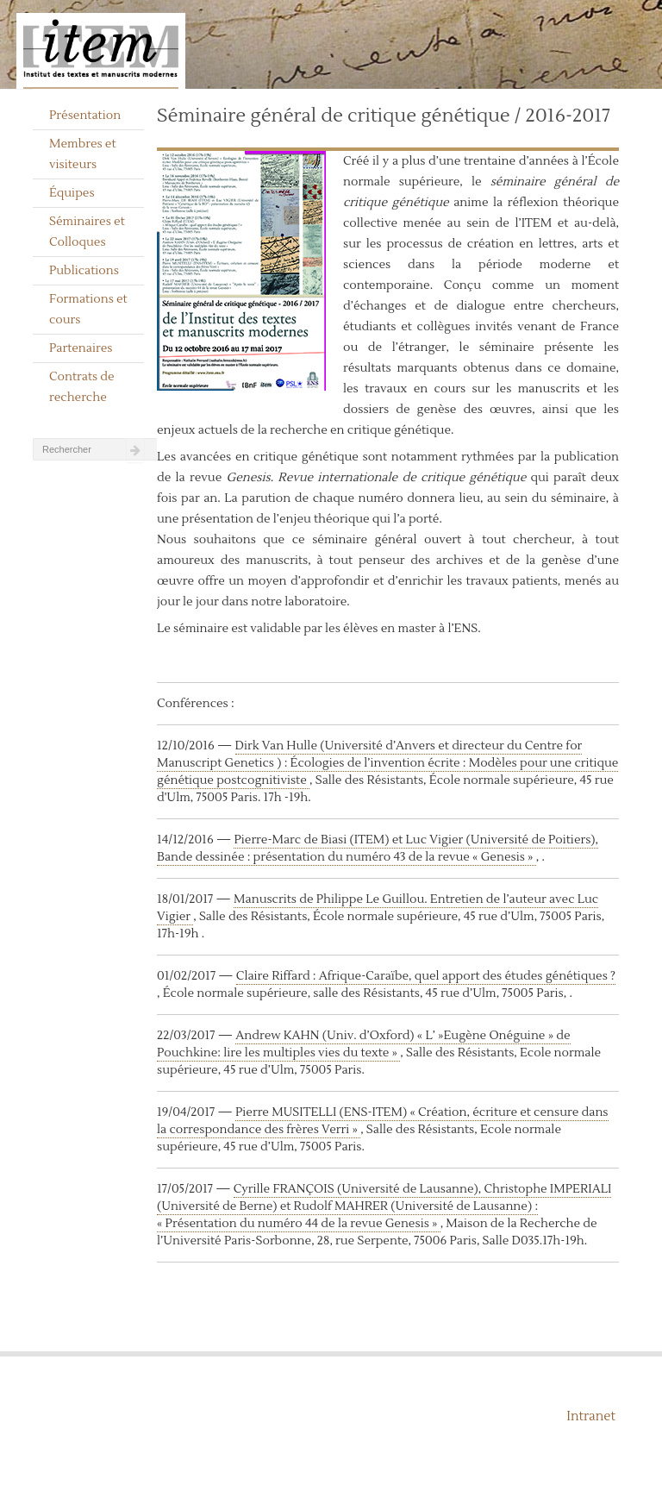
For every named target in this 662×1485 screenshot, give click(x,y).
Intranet (590, 1416)
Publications (84, 271)
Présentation (85, 115)
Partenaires (81, 348)
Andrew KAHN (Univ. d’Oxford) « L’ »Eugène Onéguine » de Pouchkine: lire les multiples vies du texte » (364, 1044)
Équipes (72, 193)
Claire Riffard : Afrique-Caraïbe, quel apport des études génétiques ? (425, 976)
